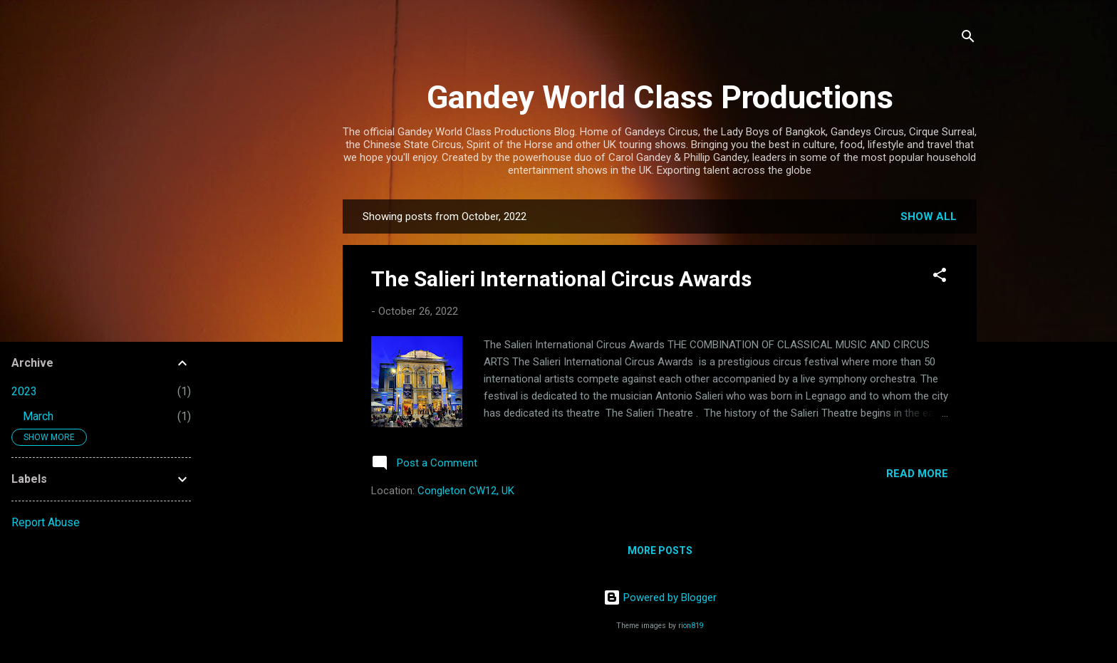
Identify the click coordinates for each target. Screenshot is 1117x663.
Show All (928, 216)
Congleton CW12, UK (465, 490)
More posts (660, 550)
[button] (939, 277)
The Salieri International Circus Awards (561, 278)
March (38, 416)
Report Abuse (45, 522)
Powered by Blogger (660, 597)
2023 (24, 391)
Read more (917, 473)
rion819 (691, 625)
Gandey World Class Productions (660, 97)
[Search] (968, 39)
